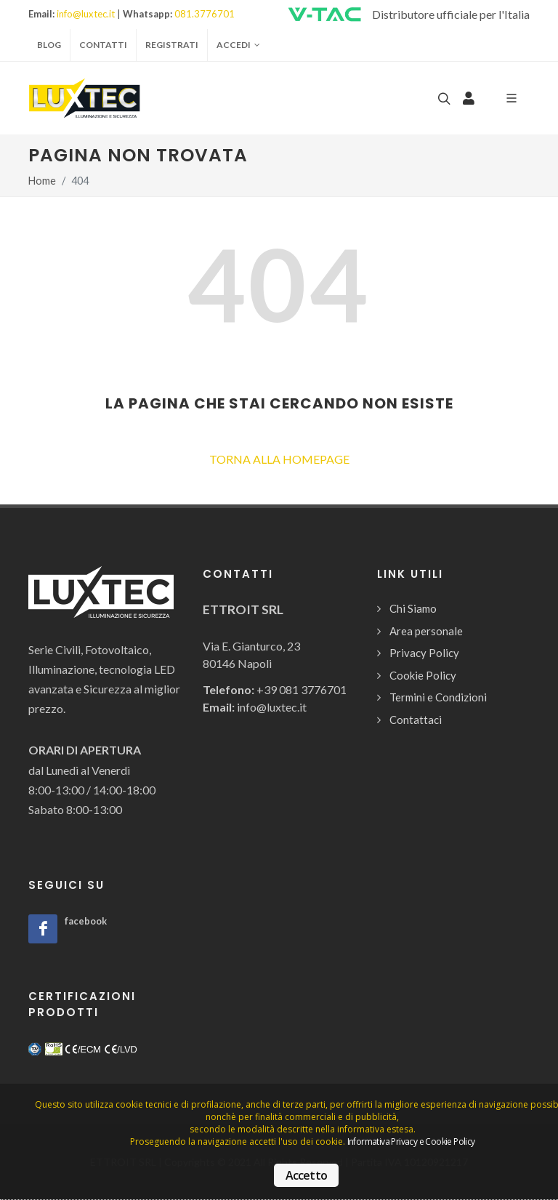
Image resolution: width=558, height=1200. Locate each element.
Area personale (426, 630)
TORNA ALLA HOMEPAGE (279, 459)
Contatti (103, 44)
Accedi (238, 45)
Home (42, 180)
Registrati (171, 44)
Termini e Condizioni (438, 697)
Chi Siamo (413, 608)
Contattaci (415, 719)
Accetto (306, 1175)
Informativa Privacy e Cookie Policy (411, 1141)
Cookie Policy (422, 675)
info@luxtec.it (86, 14)
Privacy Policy (424, 652)
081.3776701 (204, 14)
